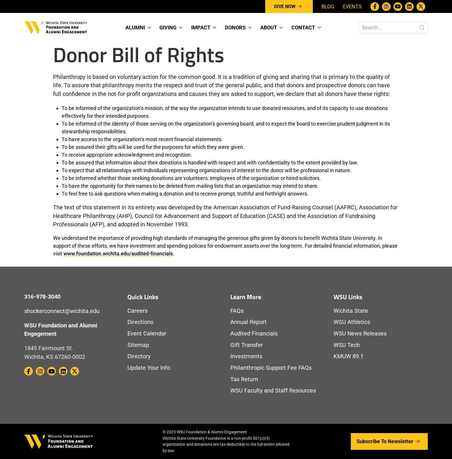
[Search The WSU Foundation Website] (393, 27)
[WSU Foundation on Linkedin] (409, 6)
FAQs (237, 311)
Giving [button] (170, 27)
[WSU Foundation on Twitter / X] (421, 6)
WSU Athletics (352, 322)
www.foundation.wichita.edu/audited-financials (118, 254)
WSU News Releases (360, 333)
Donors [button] (238, 27)
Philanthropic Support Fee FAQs (271, 368)
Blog (327, 6)
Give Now (289, 6)
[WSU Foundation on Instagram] (386, 6)
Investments (246, 356)
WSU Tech (347, 345)
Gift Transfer (246, 345)
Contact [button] (306, 27)
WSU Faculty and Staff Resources (273, 390)
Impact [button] (203, 27)
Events (352, 6)
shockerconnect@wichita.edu (61, 311)
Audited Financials (254, 333)
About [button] (271, 27)
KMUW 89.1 (349, 356)
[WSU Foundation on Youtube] (397, 6)
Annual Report (248, 322)
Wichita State (351, 311)
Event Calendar (146, 333)
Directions (140, 322)
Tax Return (244, 379)
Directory (138, 356)
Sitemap (138, 345)
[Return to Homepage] (56, 27)
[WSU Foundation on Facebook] (374, 6)
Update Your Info (148, 368)
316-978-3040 (42, 296)
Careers (137, 311)
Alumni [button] (138, 27)
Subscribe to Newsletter (389, 441)
